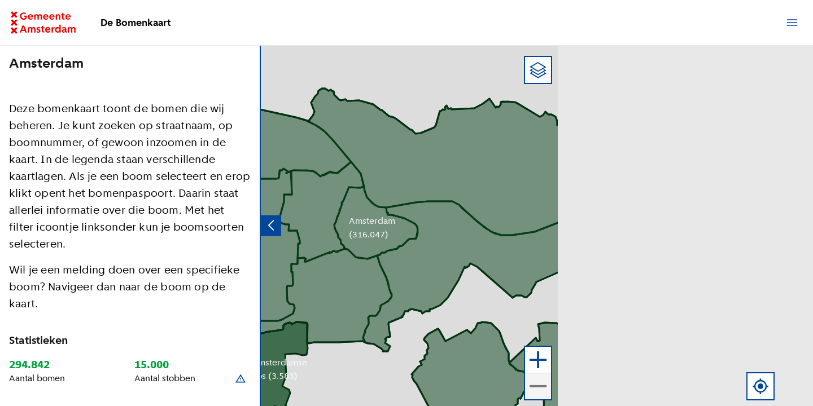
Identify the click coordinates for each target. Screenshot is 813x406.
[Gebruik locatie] (760, 386)
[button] (793, 69)
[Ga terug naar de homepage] (50, 22)
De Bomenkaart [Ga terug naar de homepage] (135, 22)
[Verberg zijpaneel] (270, 225)
